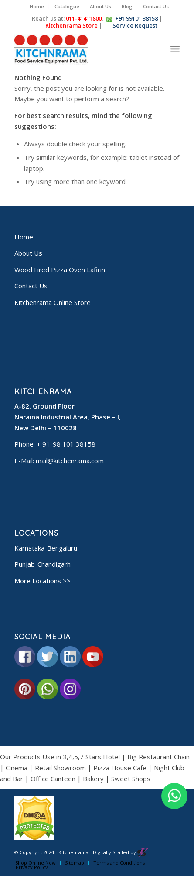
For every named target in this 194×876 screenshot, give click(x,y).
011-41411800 (84, 18)
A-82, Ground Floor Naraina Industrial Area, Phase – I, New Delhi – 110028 (67, 417)
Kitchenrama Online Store (52, 302)
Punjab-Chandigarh (42, 564)
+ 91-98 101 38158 (66, 444)
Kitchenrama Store (71, 25)
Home (37, 6)
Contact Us (156, 6)
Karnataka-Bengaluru (45, 548)
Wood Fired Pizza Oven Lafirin (59, 269)
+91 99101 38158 (136, 18)
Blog (127, 6)
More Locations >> (42, 580)
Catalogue (66, 6)
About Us (100, 6)
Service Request (134, 25)
